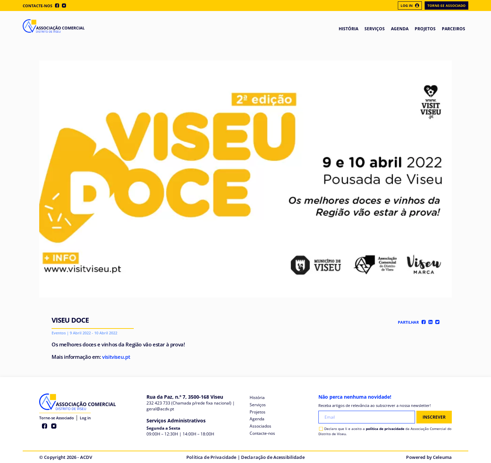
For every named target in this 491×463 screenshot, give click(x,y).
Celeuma (442, 457)
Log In (410, 5)
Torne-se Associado (446, 5)
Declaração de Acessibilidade (273, 457)
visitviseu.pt (116, 356)
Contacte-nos (37, 5)
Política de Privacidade (211, 457)
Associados (260, 426)
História (257, 397)
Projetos (257, 412)
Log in (85, 417)
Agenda (257, 419)
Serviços (258, 405)
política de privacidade (385, 428)
